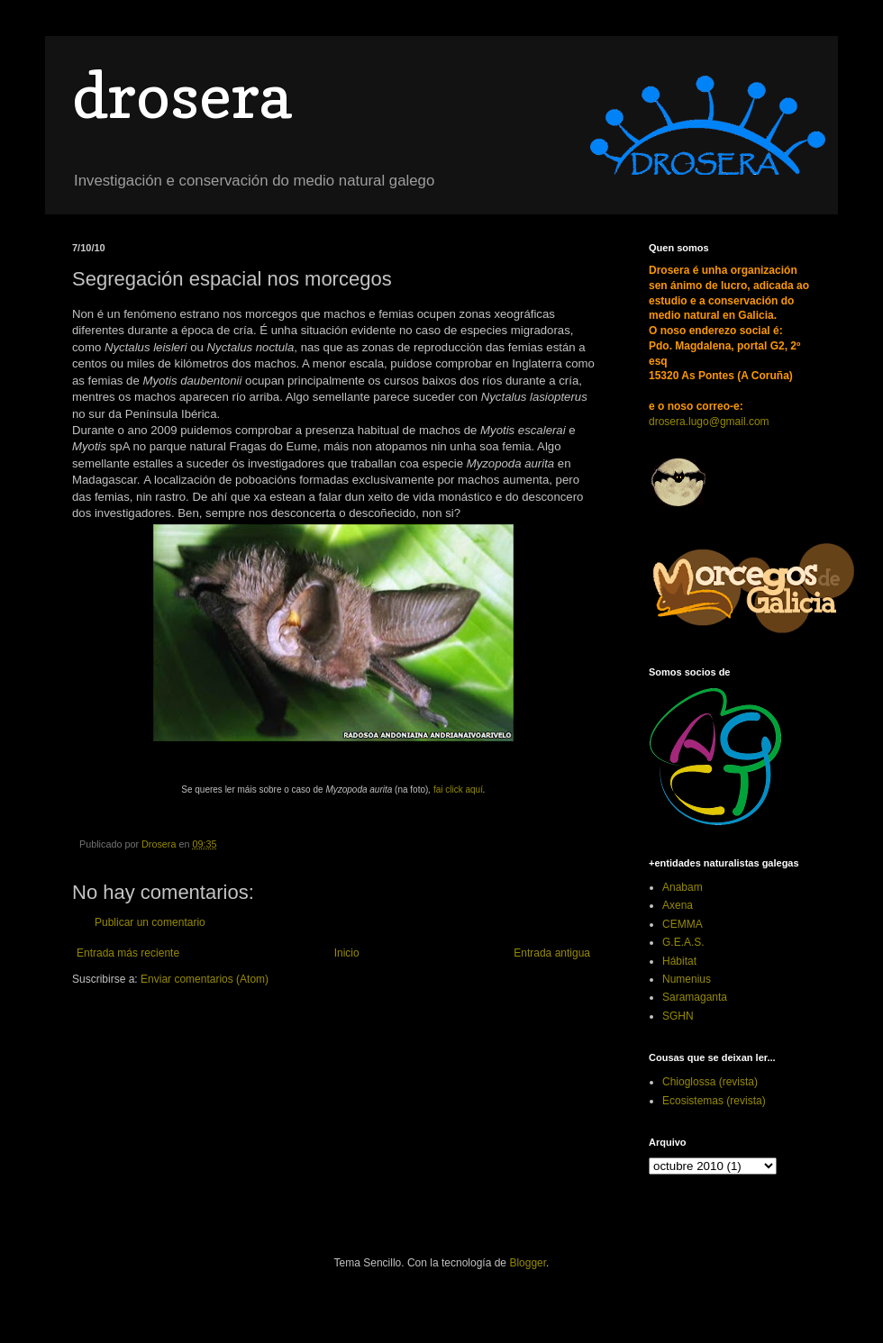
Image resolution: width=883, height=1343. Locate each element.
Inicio (347, 953)
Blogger (527, 1263)
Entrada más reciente (128, 953)
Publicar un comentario (150, 922)
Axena (677, 905)
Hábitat (679, 961)
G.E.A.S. (683, 942)
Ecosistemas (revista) (714, 1100)
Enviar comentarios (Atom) (205, 979)
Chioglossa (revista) (710, 1081)
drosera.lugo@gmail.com (709, 421)
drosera (181, 95)
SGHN (678, 1016)
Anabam (682, 887)
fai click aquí (458, 789)
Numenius (686, 979)
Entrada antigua (552, 953)
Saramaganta (694, 997)
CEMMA (682, 924)
